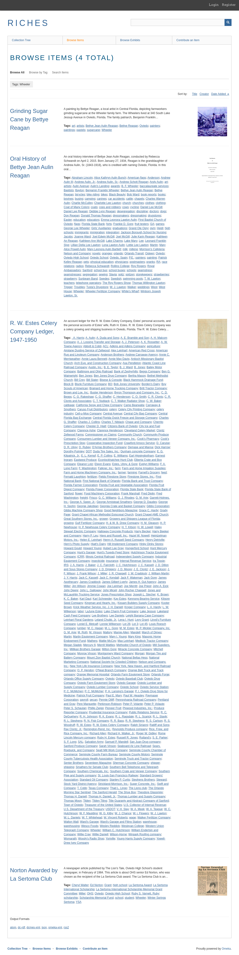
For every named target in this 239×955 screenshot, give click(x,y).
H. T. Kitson (129, 527)
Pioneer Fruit (113, 708)
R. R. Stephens (134, 720)
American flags (136, 177)
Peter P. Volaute (154, 704)
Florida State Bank (93, 224)
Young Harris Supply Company (136, 838)
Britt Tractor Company (153, 388)
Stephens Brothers (143, 779)
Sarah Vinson (107, 746)
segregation (90, 274)
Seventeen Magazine (98, 762)
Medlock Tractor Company (151, 640)
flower (79, 493)
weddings (143, 287)
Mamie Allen (121, 632)
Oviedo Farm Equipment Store (96, 683)
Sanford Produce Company (81, 746)
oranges (107, 253)
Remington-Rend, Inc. (97, 729)
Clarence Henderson (110, 430)
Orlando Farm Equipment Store (130, 674)
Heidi (160, 228)
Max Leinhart (126, 640)
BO (110, 384)
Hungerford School (137, 548)
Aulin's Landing (99, 186)
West (154, 287)
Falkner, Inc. (105, 468)
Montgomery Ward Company (115, 653)
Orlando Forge (160, 674)
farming (132, 472)
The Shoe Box (127, 792)
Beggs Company (149, 371)
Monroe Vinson (86, 653)
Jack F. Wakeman (131, 577)
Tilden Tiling (99, 800)
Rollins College (120, 266)
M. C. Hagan (95, 628)
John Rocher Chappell (132, 590)
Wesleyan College (132, 826)
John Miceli (110, 590)
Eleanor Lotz (85, 464)
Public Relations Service (144, 712)
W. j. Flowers (141, 813)
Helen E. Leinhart (91, 539)
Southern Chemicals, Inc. (93, 771)
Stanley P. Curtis (119, 779)
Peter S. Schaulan (75, 708)
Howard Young (92, 548)
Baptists (69, 190)
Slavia (113, 274)
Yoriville (110, 838)
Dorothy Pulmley (74, 451)
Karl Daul (85, 598)
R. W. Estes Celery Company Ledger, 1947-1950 (33, 331)
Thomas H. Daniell (75, 796)
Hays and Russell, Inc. (113, 535)
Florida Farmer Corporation (81, 485)
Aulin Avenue (81, 186)
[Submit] (228, 22)
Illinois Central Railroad (100, 556)
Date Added (219, 94)
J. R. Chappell (117, 573)
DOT (88, 451)
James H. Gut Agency (142, 582)
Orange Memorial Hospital (93, 674)
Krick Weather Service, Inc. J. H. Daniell (98, 607)
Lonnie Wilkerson (110, 624)
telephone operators (88, 283)
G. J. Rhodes (126, 497)
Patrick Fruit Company (90, 695)
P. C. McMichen (73, 691)
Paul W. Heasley (133, 695)
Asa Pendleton (132, 363)
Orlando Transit (134, 253)
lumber (81, 628)
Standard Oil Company (94, 779)
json (44, 927)
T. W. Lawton (152, 278)
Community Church (130, 434)
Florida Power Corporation (102, 489)
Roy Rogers (138, 266)
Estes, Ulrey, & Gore (124, 464)
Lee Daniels (116, 615)
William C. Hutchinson (116, 830)
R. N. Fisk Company (96, 720)
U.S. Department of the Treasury (84, 809)
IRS (66, 565)
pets (86, 261)
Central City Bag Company (140, 413)
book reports (148, 194)
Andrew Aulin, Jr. (84, 182)
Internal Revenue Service (135, 560)
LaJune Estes (93, 611)
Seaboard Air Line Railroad (134, 746)
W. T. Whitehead (92, 817)
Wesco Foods (89, 826)
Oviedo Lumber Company (103, 687)
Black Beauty (117, 194)
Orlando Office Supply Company (84, 678)
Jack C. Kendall (109, 577)
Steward (161, 779)
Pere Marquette (86, 704)
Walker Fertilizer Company (153, 817)
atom (13, 927)
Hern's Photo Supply (76, 544)
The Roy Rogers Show (116, 283)
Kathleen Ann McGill (92, 240)
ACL (105, 346)
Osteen (149, 253)
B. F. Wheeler (129, 186)
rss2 (66, 927)
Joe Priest (145, 586)
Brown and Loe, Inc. (76, 392)
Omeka (226, 948)
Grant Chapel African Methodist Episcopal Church (103, 514)
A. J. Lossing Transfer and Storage (98, 342)
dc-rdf (21, 927)
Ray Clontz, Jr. (73, 729)
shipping (69, 767)
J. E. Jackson (157, 569)
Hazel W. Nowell (139, 535)
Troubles (79, 287)
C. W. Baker (153, 401)
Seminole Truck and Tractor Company (137, 758)
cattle (129, 198)
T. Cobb (82, 788)
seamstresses (72, 274)
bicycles (80, 194)
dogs (163, 211)
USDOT (110, 809)
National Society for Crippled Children (113, 661)
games (160, 224)
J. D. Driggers (107, 569)
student (129, 897)
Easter (68, 219)
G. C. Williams (107, 497)
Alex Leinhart (119, 350)
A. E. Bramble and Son (134, 337)
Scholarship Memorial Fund (96, 897)
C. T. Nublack (101, 401)
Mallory (107, 632)
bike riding (93, 194)
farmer (122, 472)
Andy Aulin (156, 182)
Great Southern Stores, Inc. (81, 518)
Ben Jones (85, 375)
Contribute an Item (188, 40)
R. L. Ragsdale (124, 716)
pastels (81, 130)
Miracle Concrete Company (135, 649)
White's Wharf (130, 291)
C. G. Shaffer (103, 396)
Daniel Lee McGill (151, 207)
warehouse (150, 821)
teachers (69, 283)
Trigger (68, 287)
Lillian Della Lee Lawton (85, 245)
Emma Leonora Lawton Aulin (119, 219)
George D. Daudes (145, 502)
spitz (121, 274)
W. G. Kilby (106, 813)
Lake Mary (130, 240)
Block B (68, 384)
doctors (153, 211)
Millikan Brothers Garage (85, 649)
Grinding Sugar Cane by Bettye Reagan (29, 119)
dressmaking (138, 215)
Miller (82, 893)
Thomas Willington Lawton (148, 283)
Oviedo (144, 125)
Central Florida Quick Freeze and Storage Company (125, 417)
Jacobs (68, 236)
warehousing (72, 826)
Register (229, 5)
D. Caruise (163, 443)
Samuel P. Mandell (116, 741)
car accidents (116, 198)
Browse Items (75, 40)
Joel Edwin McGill (103, 236)
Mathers (92, 640)
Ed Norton (96, 885)
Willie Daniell (100, 834)
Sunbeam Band (88, 278)
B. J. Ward (126, 367)
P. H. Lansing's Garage (119, 691)
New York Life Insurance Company (91, 666)
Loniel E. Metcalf (87, 624)
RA (158, 261)
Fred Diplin (148, 493)
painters (155, 125)
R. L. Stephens (73, 720)
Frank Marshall (130, 493)
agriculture (153, 346)
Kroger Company (135, 607)
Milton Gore (109, 649)
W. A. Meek (137, 809)
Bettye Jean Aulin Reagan (102, 125)
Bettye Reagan (129, 125)
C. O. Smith (139, 396)
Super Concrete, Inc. (142, 784)
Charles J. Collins (89, 422)
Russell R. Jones (127, 737)
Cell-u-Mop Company (88, 413)
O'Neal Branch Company (110, 670)
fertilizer (92, 476)
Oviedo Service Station (154, 687)
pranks (150, 261)
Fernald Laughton (75, 476)
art (73, 125)
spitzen (130, 274)
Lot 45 (144, 624)
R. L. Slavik (160, 716)
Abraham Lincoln (82, 177)
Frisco (93, 497)
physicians (121, 261)
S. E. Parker (160, 737)
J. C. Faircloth (105, 565)
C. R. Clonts (155, 396)
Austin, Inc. (95, 367)
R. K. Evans (106, 716)
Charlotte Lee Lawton (107, 203)
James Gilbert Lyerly (114, 582)
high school (120, 885)
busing (79, 198)
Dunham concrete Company (137, 451)
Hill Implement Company (122, 544)
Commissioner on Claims (100, 434)
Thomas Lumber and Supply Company (141, 796)
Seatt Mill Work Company (111, 750)
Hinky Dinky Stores (151, 544)
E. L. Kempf (88, 455)
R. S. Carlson (154, 720)
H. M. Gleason (149, 523)
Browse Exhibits (130, 40)
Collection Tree (21, 40)
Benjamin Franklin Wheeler (102, 190)
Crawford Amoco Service (139, 443)
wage (132, 817)
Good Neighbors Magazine (120, 510)
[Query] (181, 22)
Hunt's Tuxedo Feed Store (113, 552)
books (161, 194)
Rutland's (145, 737)
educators (93, 219)
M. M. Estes (127, 628)
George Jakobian (87, 506)
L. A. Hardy (154, 607)
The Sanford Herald (104, 792)
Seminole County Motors (134, 754)
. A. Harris (78, 337)
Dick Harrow (162, 447)
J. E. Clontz (141, 569)
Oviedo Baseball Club (129, 678)
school (119, 897)
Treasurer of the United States (103, 805)
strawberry (70, 278)
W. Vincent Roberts (116, 817)
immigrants (81, 232)
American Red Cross (142, 350)
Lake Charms (114, 240)
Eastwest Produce (85, 459)
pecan (93, 699)
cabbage (69, 405)
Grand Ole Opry (138, 228)
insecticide (98, 560)
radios (80, 266)
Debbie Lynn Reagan (102, 211)
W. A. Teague (154, 809)
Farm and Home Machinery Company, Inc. (90, 472)
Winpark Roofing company (144, 834)
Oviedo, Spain (118, 257)
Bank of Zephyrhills (126, 371)
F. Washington (88, 468)
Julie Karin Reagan (143, 236)
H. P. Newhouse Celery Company (99, 527)
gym (152, 228)
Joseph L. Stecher (144, 594)
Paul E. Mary (114, 695)
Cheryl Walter (80, 885)
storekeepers (144, 274)
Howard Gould (73, 548)
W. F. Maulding (88, 813)
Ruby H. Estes (106, 737)
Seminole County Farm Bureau (98, 754)
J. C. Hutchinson (126, 565)
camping (90, 198)
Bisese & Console (111, 380)
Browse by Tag (38, 72)
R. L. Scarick (143, 716)
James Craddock (89, 582)
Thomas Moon (73, 800)
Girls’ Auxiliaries (101, 228)
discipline (142, 211)
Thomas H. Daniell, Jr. (102, 796)
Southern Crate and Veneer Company (133, 771)
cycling (134, 207)
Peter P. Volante (133, 704)
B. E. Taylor (111, 367)
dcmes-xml (33, 927)
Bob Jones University (127, 384)
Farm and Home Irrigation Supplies (143, 468)
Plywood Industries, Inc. (137, 708)
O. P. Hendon (85, 670)
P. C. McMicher (94, 691)
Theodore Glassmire (150, 792)
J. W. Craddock (137, 573)
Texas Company (98, 788)
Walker (131, 287)
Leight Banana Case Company (145, 615)
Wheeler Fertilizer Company (102, 291)
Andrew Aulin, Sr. (107, 182)
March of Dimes (152, 632)
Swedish (116, 278)
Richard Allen (98, 733)
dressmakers (121, 215)
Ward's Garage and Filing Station (120, 821)
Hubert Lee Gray (113, 548)
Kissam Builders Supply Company (139, 603)
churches (138, 203)
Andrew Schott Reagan (134, 182)
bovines (68, 198)
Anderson (153, 177)
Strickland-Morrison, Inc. (113, 784)
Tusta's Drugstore (97, 287)
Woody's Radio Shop (91, 838)
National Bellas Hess (135, 657)
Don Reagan (71, 215)
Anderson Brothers (112, 354)
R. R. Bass (117, 720)
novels (96, 253)
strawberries (161, 274)
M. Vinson (95, 632)
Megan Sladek (73, 645)
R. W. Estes (84, 725)
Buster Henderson (101, 392)
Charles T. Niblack (112, 422)
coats (94, 207)
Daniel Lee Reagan (76, 211)
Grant (107, 885)
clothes (149, 203)
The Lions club (138, 788)
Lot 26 (126, 624)
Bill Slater (92, 380)
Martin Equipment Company (90, 636)
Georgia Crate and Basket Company (122, 506)
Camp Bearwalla (134, 405)
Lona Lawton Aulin (113, 245)
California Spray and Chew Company (99, 405)
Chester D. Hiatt (96, 426)
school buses (117, 270)
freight (84, 497)
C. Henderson (121, 396)
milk (125, 249)
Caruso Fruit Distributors (92, 409)
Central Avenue (112, 413)
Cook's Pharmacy (148, 438)
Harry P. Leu (90, 535)
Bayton (79, 190)
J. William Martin (158, 573)
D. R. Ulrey (70, 447)
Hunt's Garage (86, 552)
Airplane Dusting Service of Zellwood (86, 350)
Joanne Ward (82, 236)
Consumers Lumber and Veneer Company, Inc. (106, 438)
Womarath (70, 838)
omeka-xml (55, 927)
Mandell (135, 632)
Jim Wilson (78, 586)
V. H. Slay (123, 809)
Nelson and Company (77, 253)
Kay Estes (119, 598)
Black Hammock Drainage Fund (143, 380)
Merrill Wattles (106, 645)
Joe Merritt (130, 586)
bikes (104, 194)
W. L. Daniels (72, 817)
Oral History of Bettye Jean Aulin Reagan (31, 167)
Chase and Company (138, 422)
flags (77, 224)
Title (194, 94)
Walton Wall (71, 821)
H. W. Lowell (145, 527)
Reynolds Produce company (129, 729)
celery (113, 409)
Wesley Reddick (110, 826)
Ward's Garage (89, 821)
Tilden (87, 800)
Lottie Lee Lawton (137, 245)
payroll (84, 699)
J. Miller (102, 573)
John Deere (71, 590)
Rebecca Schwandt (97, 266)
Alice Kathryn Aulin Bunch (110, 177)
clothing (160, 203)
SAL (80, 741)
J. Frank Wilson (86, 573)
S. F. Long (70, 741)
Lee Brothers (100, 615)
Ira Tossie (159, 560)
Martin (154, 245)
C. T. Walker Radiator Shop (128, 401)
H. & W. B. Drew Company (122, 523)
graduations (119, 228)
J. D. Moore (124, 569)
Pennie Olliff (106, 699)
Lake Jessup (147, 611)
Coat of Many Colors (76, 207)
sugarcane (93, 130)
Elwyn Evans (103, 464)
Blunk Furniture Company (90, 384)
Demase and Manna (140, 447)
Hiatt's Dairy (98, 544)
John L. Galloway (90, 590)
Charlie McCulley (82, 203)
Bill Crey (79, 380)
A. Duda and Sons (107, 337)
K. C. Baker (71, 598)
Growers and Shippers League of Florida (134, 518)
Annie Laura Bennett (94, 358)
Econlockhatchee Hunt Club (115, 459)
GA (152, 224)
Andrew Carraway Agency (141, 354)
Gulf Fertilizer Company (90, 523)
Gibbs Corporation (158, 506)
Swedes (104, 278)
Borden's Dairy (151, 384)
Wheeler (107, 130)
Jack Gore (150, 577)
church (126, 203)
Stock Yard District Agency (80, 784)
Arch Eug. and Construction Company (97, 363)
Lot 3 (135, 624)
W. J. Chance (123, 813)
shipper (155, 762)
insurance (112, 560)
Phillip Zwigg (95, 708)
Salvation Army (94, 741)
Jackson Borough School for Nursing (143, 232)
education (79, 219)
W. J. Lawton (118, 287)
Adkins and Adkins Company (127, 346)
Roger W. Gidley (146, 733)
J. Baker (90, 565)
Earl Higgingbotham (141, 455)
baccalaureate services (154, 186)
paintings (69, 130)
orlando (118, 253)
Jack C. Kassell (88, 577)
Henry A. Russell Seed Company (123, 539)
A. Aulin (90, 337)
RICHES (28, 23)
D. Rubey (85, 447)
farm (117, 468)
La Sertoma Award (140, 885)
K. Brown (163, 594)
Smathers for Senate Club (92, 767)
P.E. (131, 257)
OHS (90, 893)
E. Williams (121, 455)
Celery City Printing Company (136, 409)
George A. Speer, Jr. (82, 502)
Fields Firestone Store (112, 476)
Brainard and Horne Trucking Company (113, 388)
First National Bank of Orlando (101, 481)
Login (214, 5)
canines (101, 198)
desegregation (126, 211)
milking (133, 249)
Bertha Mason (137, 375)
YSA (78, 902)
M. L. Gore (111, 628)
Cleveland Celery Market (139, 430)
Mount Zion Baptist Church (103, 657)
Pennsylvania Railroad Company (136, 699)
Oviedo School (99, 257)
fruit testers (141, 224)
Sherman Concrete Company (131, 762)
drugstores (154, 215)
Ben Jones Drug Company (110, 375)
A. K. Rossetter (150, 342)
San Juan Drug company (145, 741)
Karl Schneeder (102, 598)
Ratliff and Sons (159, 725)
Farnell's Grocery (149, 472)
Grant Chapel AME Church (151, 514)
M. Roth (83, 632)
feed (164, 472)
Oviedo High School (76, 257)
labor (80, 611)
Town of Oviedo (73, 805)
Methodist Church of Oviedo (133, 645)
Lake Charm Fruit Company (121, 611)
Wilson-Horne (118, 834)
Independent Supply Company (135, 556)
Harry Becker (142, 531)
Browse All (17, 72)
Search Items (60, 72)
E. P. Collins (104, 455)
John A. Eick (160, 586)
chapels (139, 198)
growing (69, 523)
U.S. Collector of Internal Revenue (144, 805)
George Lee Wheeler (77, 228)
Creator (204, 94)
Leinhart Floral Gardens (78, 619)
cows (125, 207)
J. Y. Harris (70, 577)
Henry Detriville (154, 539)
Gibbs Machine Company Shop (83, 510)
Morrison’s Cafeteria (151, 249)
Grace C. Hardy (148, 510)
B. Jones (139, 367)
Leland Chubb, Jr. (106, 619)
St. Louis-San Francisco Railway (118, 775)
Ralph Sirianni (139, 725)
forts (109, 224)
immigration (97, 232)
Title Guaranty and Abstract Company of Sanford (139, 800)
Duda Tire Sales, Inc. (106, 451)
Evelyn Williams (149, 464)
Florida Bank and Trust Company (142, 481)
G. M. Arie (142, 497)
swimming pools (133, 278)
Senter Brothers (73, 762)
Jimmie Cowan (96, 586)
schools (131, 270)
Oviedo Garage (126, 683)
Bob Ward (133, 194)
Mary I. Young (117, 636)
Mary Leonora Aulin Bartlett (104, 249)
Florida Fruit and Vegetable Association (123, 485)
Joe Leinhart (114, 586)
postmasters (137, 261)
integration (112, 232)
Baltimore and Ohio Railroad (94, 371)
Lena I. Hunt (126, 619)
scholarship (71, 897)
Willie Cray (84, 834)
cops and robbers (110, 207)
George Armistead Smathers (114, 502)
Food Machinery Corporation (102, 493)
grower (103, 518)
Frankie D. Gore (123, 224)
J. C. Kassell (146, 565)
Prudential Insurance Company (108, 712)
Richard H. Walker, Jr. (121, 733)
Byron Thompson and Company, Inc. (137, 392)
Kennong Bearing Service (143, 598)
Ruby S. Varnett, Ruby (145, 893)
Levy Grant (142, 619)
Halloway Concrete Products (115, 531)
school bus (100, 270)
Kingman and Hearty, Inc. (100, 603)
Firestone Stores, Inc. (141, 476)
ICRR (80, 556)
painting (152, 257)
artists (80, 125)
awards (115, 186)
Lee (141, 240)
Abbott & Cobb (92, 346)
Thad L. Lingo (118, 788)
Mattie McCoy (107, 640)
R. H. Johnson (88, 716)
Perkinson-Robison (109, 704)
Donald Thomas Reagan (96, 215)
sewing (103, 274)
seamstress (145, 270)
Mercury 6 (89, 645)
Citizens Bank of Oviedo (122, 426)
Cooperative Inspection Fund (104, 443)
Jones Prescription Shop (116, 594)
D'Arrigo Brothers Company (109, 447)
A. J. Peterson (130, 342)
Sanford (87, 270)
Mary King (134, 636)
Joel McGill (123, 236)
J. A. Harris (77, 565)
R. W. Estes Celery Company (111, 725)
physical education (101, 261)
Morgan (139, 653)
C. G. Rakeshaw (83, 396)
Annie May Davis (118, 358)
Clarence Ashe (86, 430)
